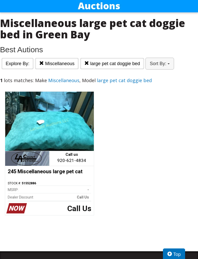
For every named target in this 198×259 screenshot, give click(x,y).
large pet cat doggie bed (112, 63)
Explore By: (17, 63)
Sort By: (160, 63)
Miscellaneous (57, 63)
